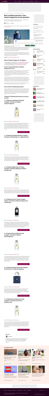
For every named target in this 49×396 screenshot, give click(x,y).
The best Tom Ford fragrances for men (13, 57)
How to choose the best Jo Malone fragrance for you (38, 28)
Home (5, 13)
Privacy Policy (14, 390)
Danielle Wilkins (7, 23)
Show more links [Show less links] (39, 47)
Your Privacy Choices (19, 390)
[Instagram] (44, 1)
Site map (9, 390)
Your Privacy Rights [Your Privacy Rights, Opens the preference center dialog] (17, 45)
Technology (19, 1)
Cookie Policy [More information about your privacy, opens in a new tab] (32, 43)
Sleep (15, 1)
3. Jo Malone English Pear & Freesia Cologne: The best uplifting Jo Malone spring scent (38, 41)
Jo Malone (23, 62)
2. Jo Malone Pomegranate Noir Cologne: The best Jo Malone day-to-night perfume (39, 38)
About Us (24, 390)
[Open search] (47, 1)
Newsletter (36, 1)
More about (7, 342)
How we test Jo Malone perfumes (38, 30)
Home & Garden (25, 1)
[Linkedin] (41, 1)
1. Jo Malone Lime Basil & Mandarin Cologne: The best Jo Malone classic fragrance (38, 35)
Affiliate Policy (29, 390)
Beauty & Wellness (30, 1)
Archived (8, 13)
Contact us (5, 390)
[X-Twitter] (43, 1)
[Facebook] (39, 1)
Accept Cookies (32, 45)
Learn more (8, 26)
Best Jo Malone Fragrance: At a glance (38, 26)
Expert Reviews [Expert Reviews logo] (3, 1)
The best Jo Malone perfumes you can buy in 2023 (39, 32)
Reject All (27, 45)
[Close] (35, 40)
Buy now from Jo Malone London (14, 121)
